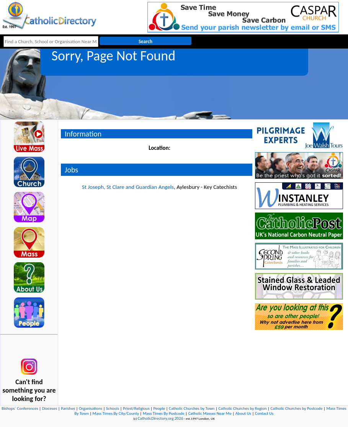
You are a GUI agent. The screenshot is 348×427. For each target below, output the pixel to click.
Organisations (90, 408)
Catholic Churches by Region (242, 408)
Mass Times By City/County (116, 413)
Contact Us (264, 413)
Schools (112, 408)
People (159, 408)
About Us (243, 413)
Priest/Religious (136, 408)
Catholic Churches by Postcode (296, 408)
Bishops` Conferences (20, 408)
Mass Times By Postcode (164, 413)
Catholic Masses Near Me (210, 413)
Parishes (68, 408)
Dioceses (49, 408)
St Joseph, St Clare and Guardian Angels (128, 186)
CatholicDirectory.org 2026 (160, 418)
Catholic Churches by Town (191, 408)
